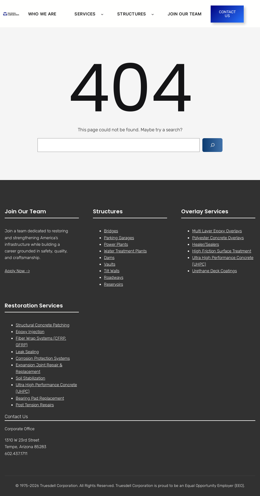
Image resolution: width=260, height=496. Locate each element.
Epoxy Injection (30, 331)
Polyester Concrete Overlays (218, 237)
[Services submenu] (102, 14)
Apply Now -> (17, 271)
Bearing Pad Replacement (40, 398)
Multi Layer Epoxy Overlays (217, 231)
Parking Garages (119, 237)
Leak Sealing (27, 351)
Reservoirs (113, 284)
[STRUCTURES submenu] (152, 14)
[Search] (212, 145)
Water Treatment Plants (125, 251)
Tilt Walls (111, 271)
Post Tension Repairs (35, 404)
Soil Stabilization (30, 378)
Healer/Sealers (205, 244)
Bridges (111, 231)
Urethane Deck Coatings (214, 271)
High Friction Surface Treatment (221, 251)
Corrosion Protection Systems (43, 358)
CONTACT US (227, 14)
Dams (109, 257)
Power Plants (116, 244)
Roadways (113, 277)
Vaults (109, 264)
